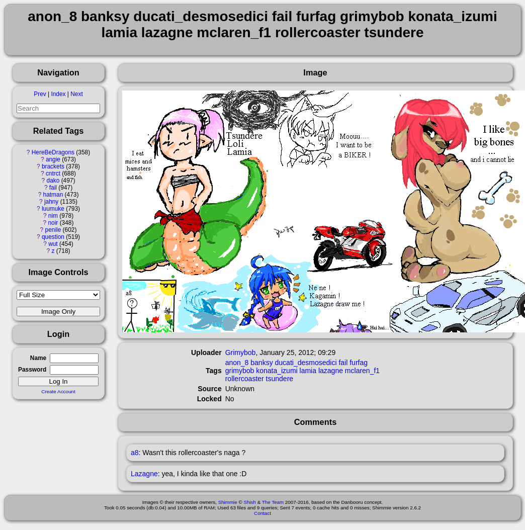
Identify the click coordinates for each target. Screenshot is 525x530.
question (53, 236)
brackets (53, 166)
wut (53, 243)
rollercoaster (244, 379)
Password (32, 369)
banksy (261, 363)
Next (76, 94)
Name (38, 358)
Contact (262, 513)
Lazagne (144, 474)
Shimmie (227, 502)
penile (53, 229)
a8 (135, 453)
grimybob (239, 371)
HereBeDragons (53, 152)
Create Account (58, 391)
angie (53, 159)
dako (53, 180)
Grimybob (240, 352)
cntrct (53, 173)
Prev (40, 94)
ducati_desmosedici (306, 363)
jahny (51, 201)
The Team (273, 502)
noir (53, 222)
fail (53, 187)
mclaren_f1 (362, 371)
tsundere (279, 379)
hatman (53, 194)
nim (53, 215)
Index (58, 94)
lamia (308, 371)
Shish (249, 502)
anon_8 (237, 363)
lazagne (330, 371)
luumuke (53, 208)
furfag (358, 363)
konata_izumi (277, 371)
